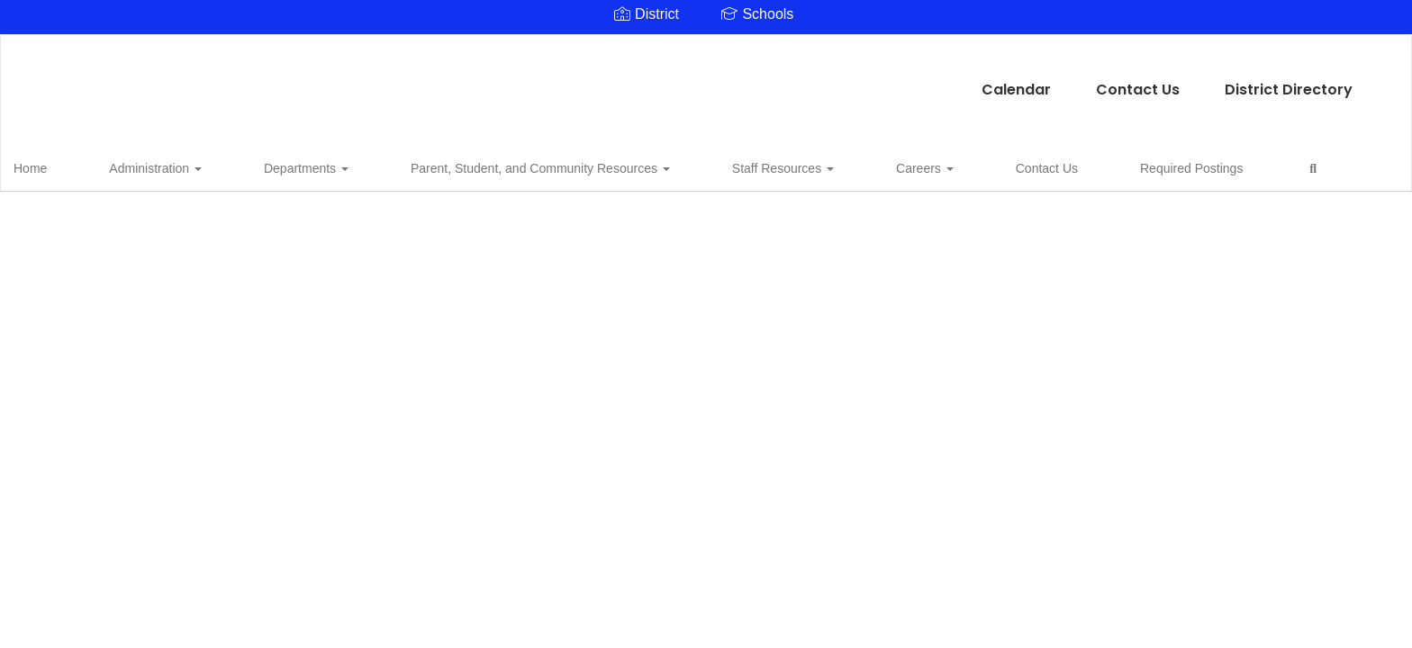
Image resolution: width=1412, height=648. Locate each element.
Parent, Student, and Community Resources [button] (463, 165)
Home (58, 165)
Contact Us (677, 80)
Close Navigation (1142, 173)
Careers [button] (777, 165)
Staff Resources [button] (670, 165)
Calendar (555, 80)
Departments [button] (264, 165)
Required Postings (973, 165)
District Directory (828, 80)
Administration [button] (148, 165)
